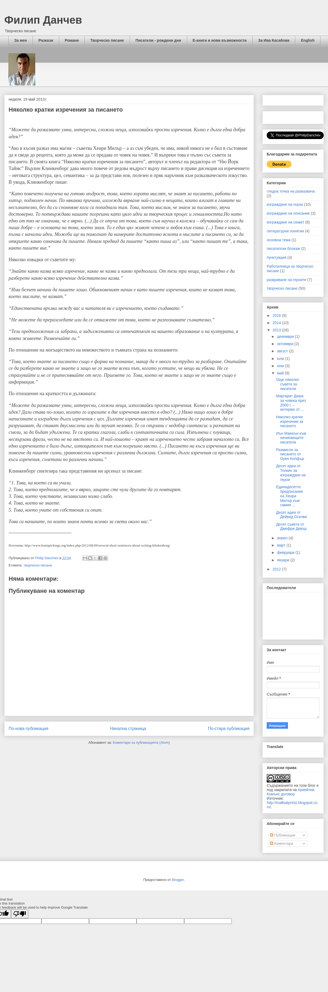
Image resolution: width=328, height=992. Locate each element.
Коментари (281, 843)
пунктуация (276, 257)
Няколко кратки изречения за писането (289, 421)
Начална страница (128, 728)
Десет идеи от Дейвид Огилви (291, 514)
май (281, 373)
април (282, 538)
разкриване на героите (286, 280)
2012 (277, 569)
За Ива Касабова (273, 40)
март (281, 545)
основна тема (279, 240)
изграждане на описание (288, 213)
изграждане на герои (285, 204)
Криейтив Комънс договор (290, 792)
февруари (286, 552)
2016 (277, 315)
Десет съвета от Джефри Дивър (291, 526)
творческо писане (37, 565)
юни (281, 366)
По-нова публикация (28, 728)
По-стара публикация (228, 728)
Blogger (178, 880)
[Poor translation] (19, 913)
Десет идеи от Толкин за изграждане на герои (291, 472)
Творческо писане (107, 40)
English (308, 40)
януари (283, 560)
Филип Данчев (43, 20)
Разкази (45, 40)
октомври (285, 344)
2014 (277, 323)
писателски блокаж (283, 248)
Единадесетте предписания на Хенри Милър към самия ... (289, 496)
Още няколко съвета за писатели (287, 384)
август (283, 351)
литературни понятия (285, 231)
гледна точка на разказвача (291, 191)
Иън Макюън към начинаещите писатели (291, 438)
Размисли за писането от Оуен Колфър (290, 454)
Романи (72, 40)
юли (281, 358)
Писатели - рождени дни (158, 40)
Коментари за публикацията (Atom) (141, 743)
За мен (20, 40)
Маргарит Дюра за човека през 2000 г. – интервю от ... (291, 403)
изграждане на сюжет (285, 222)
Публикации (282, 835)
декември (286, 336)
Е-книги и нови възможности (220, 40)
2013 (277, 330)
